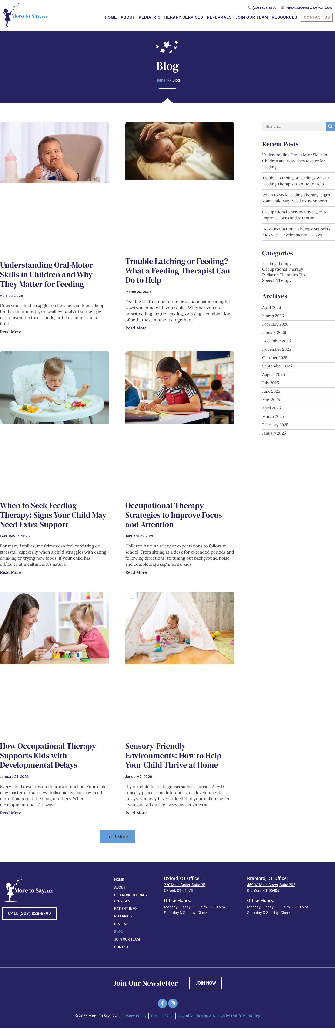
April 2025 (271, 408)
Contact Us (317, 17)
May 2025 (271, 399)
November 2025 (276, 349)
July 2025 (270, 382)
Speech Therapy (276, 280)
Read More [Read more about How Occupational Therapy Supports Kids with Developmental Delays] (10, 812)
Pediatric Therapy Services (171, 17)
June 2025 (271, 391)
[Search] (330, 126)
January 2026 (274, 332)
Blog (118, 932)
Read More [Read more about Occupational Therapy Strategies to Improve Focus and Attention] (136, 572)
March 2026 (273, 315)
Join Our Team (251, 17)
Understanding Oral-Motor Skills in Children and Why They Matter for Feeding (46, 274)
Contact (122, 947)
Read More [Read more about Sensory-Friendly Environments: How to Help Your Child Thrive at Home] (136, 812)
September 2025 (277, 366)
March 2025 (273, 416)
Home (111, 17)
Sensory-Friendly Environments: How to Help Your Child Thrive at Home (173, 755)
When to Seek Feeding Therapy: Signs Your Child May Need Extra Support (53, 515)
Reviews (121, 924)
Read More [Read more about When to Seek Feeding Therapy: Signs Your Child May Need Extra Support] (10, 572)
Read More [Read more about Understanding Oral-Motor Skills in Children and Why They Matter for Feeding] (10, 331)
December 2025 (276, 340)
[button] (117, 836)
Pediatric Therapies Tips (284, 274)
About (128, 17)
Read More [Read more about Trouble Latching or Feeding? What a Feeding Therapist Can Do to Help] (136, 328)
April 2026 (271, 307)
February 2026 (275, 324)
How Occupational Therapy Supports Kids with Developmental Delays (48, 755)
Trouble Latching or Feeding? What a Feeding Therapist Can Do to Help (177, 270)
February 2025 (275, 424)
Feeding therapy (276, 263)
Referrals (219, 17)
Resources (284, 17)
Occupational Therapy (282, 269)
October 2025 (274, 357)
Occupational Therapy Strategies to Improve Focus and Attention (173, 515)
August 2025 (273, 374)
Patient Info (125, 909)
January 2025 (274, 433)
